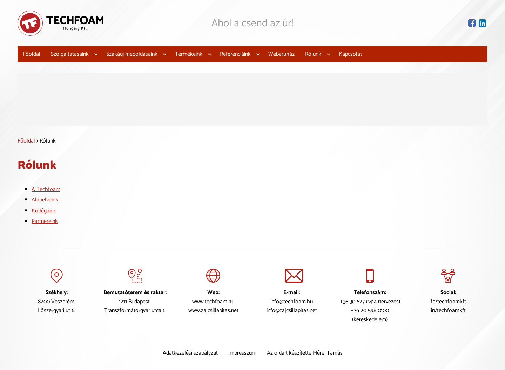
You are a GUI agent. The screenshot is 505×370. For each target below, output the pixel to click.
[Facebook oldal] (472, 23)
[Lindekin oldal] (483, 23)
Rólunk (313, 54)
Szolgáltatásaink (70, 54)
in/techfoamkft (448, 310)
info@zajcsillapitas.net (292, 310)
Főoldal (31, 54)
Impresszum (242, 353)
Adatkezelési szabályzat (190, 353)
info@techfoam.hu (291, 301)
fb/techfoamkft (448, 301)
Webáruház (281, 54)
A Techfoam (46, 189)
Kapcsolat (350, 54)
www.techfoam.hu (213, 301)
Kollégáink (44, 211)
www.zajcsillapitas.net (213, 310)
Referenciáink (235, 54)
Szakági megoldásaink (131, 54)
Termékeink (188, 54)
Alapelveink (45, 200)
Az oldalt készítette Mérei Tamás (305, 353)
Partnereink (45, 221)
